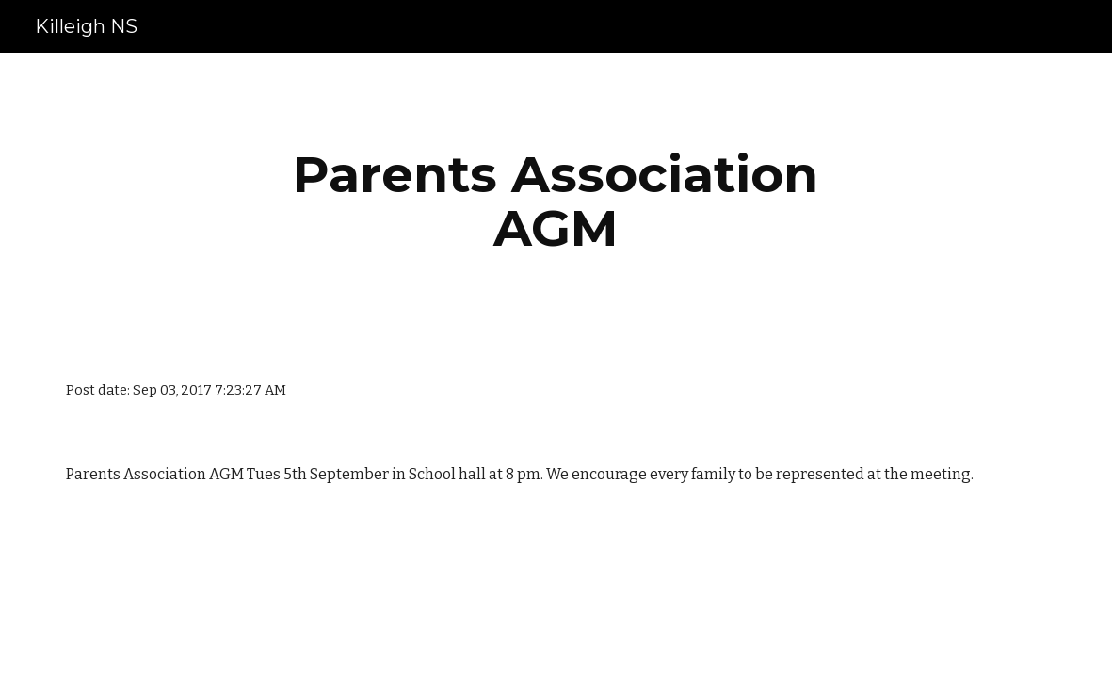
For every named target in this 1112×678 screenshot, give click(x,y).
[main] (555, 201)
